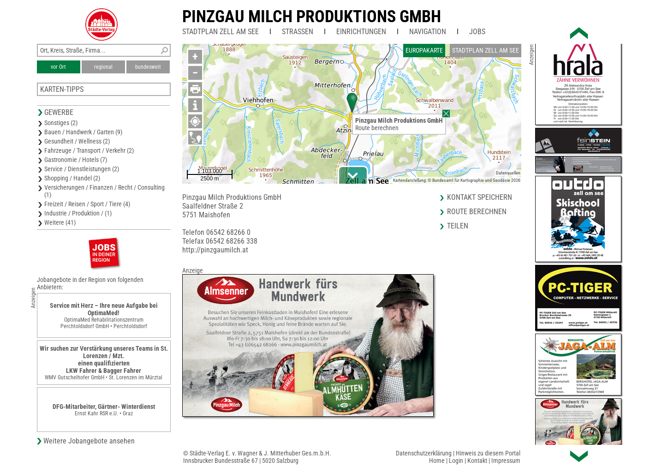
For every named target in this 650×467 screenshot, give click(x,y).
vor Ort (58, 67)
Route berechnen (377, 128)
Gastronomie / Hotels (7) (75, 159)
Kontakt (477, 460)
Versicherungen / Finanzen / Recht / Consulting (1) (104, 191)
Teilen (457, 226)
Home (437, 460)
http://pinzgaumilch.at (215, 249)
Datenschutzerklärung (424, 453)
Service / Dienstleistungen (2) (81, 169)
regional (103, 67)
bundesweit (148, 67)
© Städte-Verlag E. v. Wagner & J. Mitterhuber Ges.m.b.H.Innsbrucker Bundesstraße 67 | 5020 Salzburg (257, 456)
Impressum (505, 460)
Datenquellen (508, 172)
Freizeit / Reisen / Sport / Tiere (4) (87, 204)
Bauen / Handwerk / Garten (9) (83, 132)
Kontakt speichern (479, 197)
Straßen (297, 31)
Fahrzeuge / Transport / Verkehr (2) (89, 150)
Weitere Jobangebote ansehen (89, 441)
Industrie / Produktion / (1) (78, 213)
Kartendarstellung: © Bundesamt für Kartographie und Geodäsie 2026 (456, 180)
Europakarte (424, 50)
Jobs (477, 31)
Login (456, 460)
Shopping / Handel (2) (72, 178)
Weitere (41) (60, 222)
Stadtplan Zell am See (220, 31)
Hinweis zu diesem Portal (488, 453)
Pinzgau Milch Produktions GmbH (311, 16)
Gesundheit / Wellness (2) (77, 141)
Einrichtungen (361, 31)
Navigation (427, 31)
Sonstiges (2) (61, 122)
